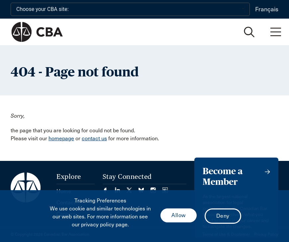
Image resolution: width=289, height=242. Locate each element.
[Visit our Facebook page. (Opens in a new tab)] (109, 188)
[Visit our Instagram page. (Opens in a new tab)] (156, 188)
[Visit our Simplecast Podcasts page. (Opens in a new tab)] (165, 188)
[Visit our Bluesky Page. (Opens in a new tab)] (144, 188)
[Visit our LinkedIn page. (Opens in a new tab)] (121, 188)
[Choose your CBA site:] (130, 9)
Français (266, 9)
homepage (61, 138)
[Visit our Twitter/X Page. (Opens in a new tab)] (133, 188)
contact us (94, 138)
